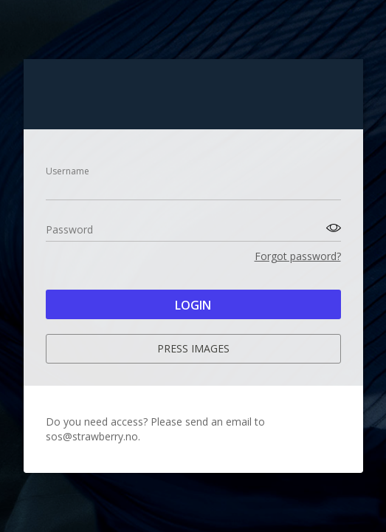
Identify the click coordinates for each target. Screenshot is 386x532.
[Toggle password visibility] (331, 228)
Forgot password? (298, 256)
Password (69, 229)
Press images (193, 348)
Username (67, 171)
